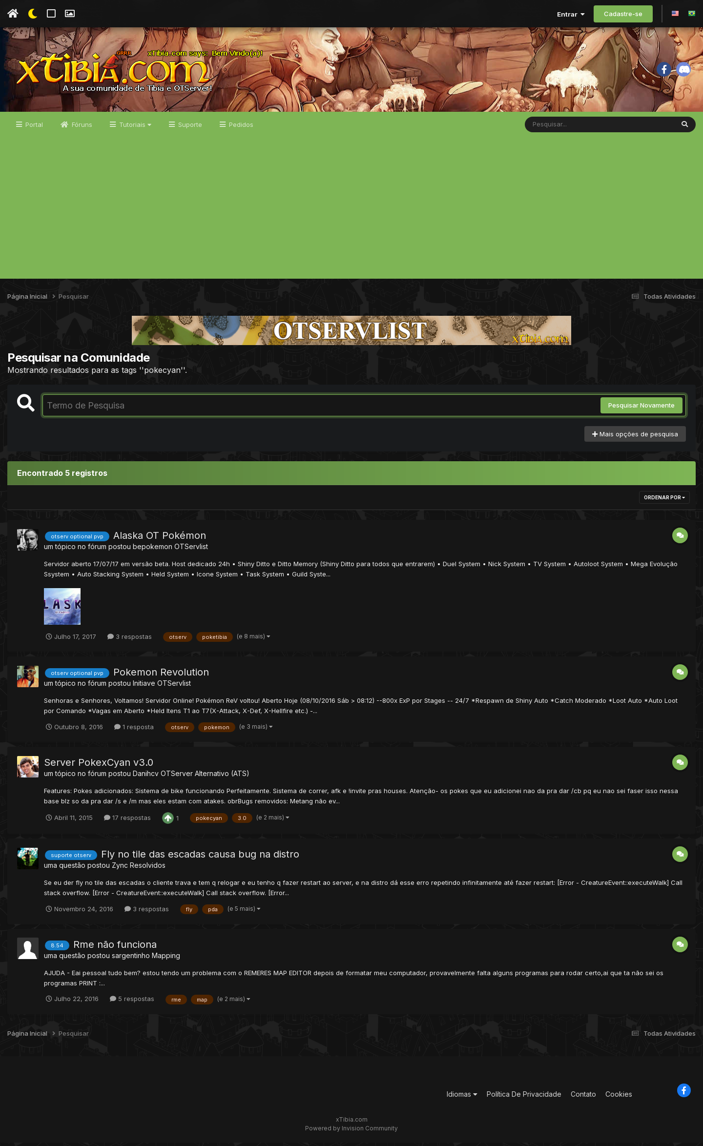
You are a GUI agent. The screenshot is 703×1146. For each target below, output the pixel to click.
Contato (583, 1097)
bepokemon (152, 550)
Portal (33, 128)
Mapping (166, 959)
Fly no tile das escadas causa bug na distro (200, 857)
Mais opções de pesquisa (635, 437)
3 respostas (129, 640)
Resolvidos (147, 868)
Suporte (189, 128)
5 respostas (132, 1002)
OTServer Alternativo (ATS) (205, 777)
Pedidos (240, 128)
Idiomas (462, 1097)
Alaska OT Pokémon (159, 539)
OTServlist (191, 550)
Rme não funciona (115, 948)
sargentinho (131, 959)
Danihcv (146, 777)
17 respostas (127, 821)
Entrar (571, 14)
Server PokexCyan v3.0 (98, 766)
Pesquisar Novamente (641, 409)
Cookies (618, 1097)
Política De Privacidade (524, 1097)
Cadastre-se (623, 14)
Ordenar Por (664, 501)
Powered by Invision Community (351, 1131)
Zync (120, 868)
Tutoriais (134, 128)
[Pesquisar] (562, 128)
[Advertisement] (351, 213)
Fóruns (81, 128)
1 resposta (134, 730)
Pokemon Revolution (161, 675)
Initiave (144, 686)
